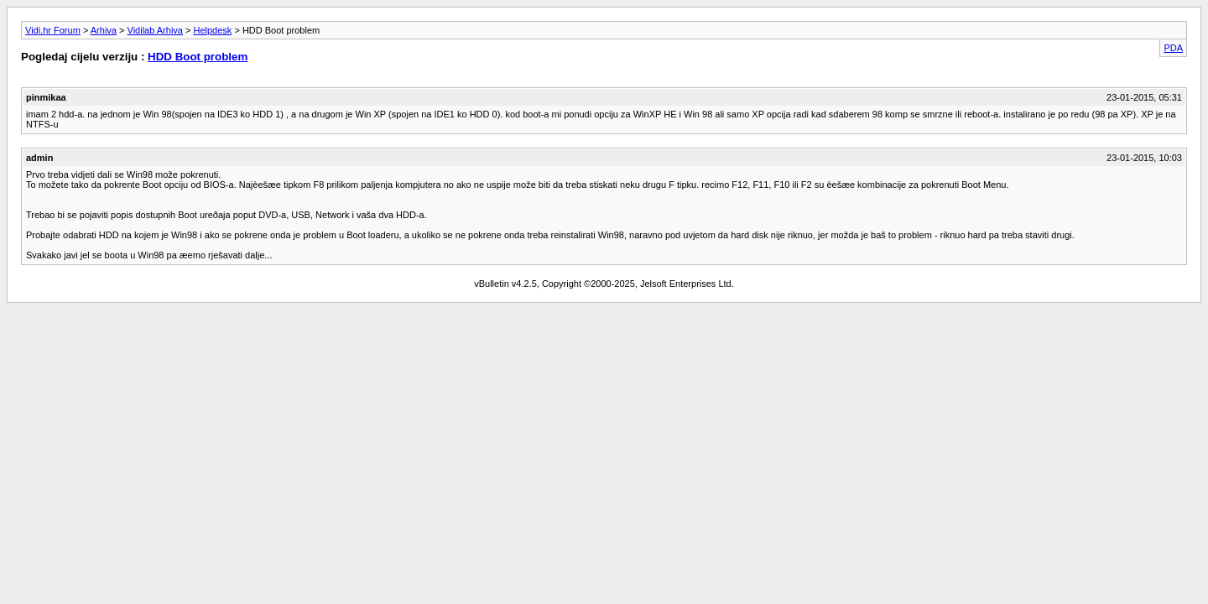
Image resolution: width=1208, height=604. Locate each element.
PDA (1173, 48)
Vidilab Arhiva (155, 30)
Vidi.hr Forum (53, 30)
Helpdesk (213, 30)
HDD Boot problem (197, 56)
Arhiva (104, 30)
